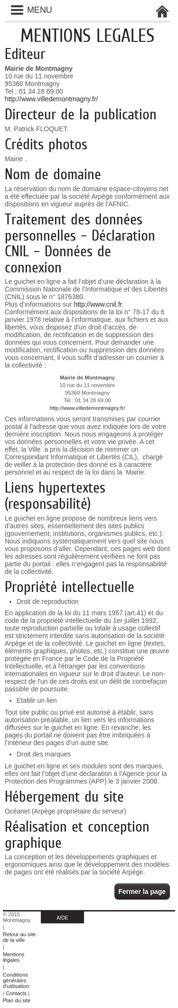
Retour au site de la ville (19, 937)
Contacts (16, 993)
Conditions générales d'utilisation (16, 980)
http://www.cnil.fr (98, 304)
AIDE (62, 918)
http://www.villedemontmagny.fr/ (51, 99)
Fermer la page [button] (142, 891)
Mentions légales (13, 957)
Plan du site (16, 1000)
